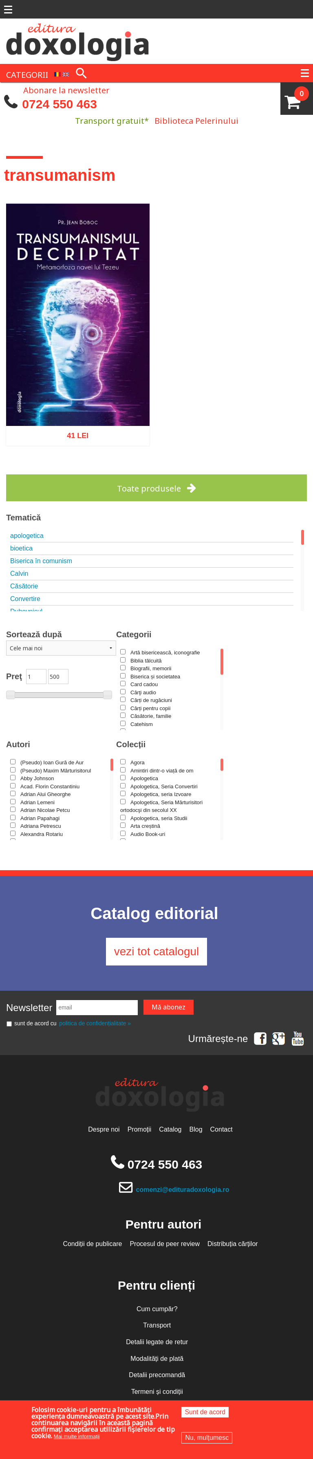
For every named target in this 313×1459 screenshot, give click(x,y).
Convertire (25, 598)
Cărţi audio (143, 692)
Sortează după (34, 634)
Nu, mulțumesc (207, 1437)
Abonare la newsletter (66, 89)
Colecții (130, 744)
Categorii (134, 634)
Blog (196, 1129)
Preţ (14, 676)
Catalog (170, 1129)
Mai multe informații (77, 1436)
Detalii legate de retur (157, 1341)
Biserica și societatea (155, 677)
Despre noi (103, 1129)
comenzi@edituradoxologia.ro (182, 1189)
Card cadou (144, 684)
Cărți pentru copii (150, 708)
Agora (137, 762)
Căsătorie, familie (150, 716)
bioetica (21, 548)
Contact (221, 1129)
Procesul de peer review (165, 1243)
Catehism (141, 724)
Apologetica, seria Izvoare (161, 794)
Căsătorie (24, 586)
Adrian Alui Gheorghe (45, 794)
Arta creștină (145, 826)
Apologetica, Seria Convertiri (164, 786)
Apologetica (144, 778)
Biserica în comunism (41, 560)
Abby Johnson (37, 778)
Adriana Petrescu (40, 826)
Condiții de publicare (92, 1243)
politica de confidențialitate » (95, 1023)
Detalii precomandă (157, 1374)
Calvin (19, 573)
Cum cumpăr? (157, 1308)
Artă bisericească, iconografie (165, 652)
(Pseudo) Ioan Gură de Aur (52, 762)
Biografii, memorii (150, 668)
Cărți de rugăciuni (151, 700)
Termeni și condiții (157, 1391)
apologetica (27, 535)
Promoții (140, 1129)
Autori (18, 744)
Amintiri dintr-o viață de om (162, 771)
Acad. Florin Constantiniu (49, 786)
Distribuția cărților (232, 1243)
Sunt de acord (205, 1412)
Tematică (23, 517)
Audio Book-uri (147, 834)
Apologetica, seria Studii (158, 818)
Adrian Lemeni (37, 802)
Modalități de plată (156, 1358)
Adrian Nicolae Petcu (45, 810)
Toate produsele (149, 488)
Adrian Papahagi (40, 818)
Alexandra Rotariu (41, 834)
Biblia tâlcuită (146, 661)
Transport (157, 1325)
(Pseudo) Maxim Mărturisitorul (55, 771)
